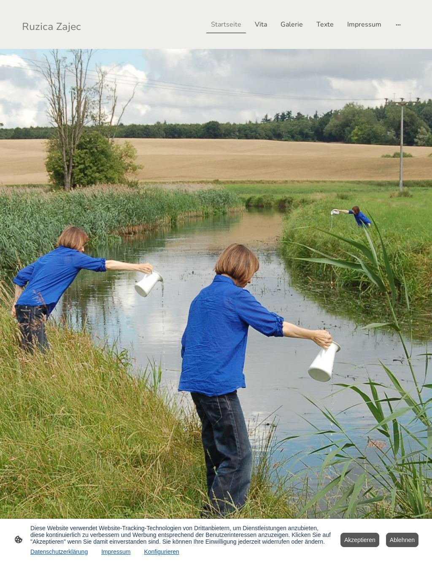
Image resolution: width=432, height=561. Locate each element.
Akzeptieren (359, 540)
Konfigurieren (161, 551)
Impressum (115, 551)
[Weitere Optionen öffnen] (398, 24)
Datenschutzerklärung (59, 551)
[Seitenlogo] (53, 24)
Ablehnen (402, 540)
